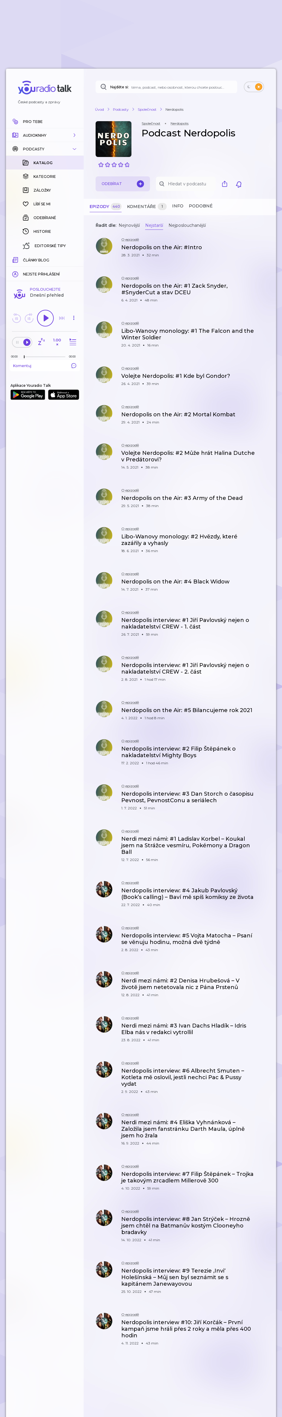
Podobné (201, 206)
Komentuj (44, 365)
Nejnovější (129, 225)
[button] (45, 135)
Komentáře (147, 206)
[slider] (24, 357)
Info (177, 206)
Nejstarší (154, 225)
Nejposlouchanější (187, 225)
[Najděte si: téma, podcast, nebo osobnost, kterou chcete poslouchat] (166, 87)
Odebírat (123, 183)
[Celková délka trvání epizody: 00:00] (74, 356)
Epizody (106, 206)
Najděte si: (119, 87)
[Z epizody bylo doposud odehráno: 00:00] (16, 356)
